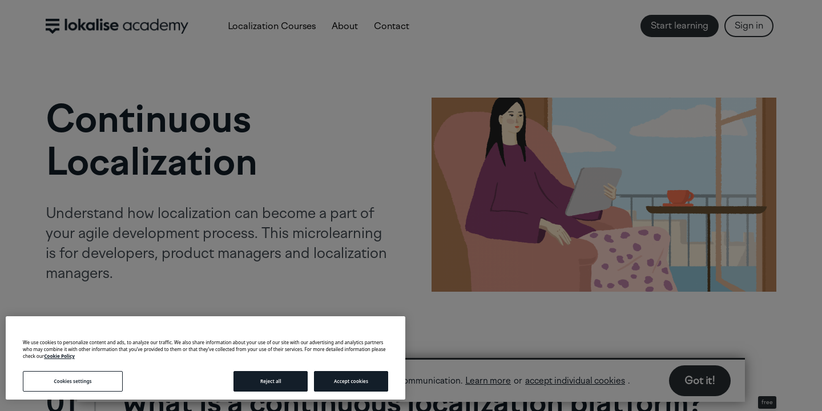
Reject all (270, 381)
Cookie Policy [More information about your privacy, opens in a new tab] (59, 356)
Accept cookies (351, 381)
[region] (205, 358)
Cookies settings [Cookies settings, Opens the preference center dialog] (72, 381)
